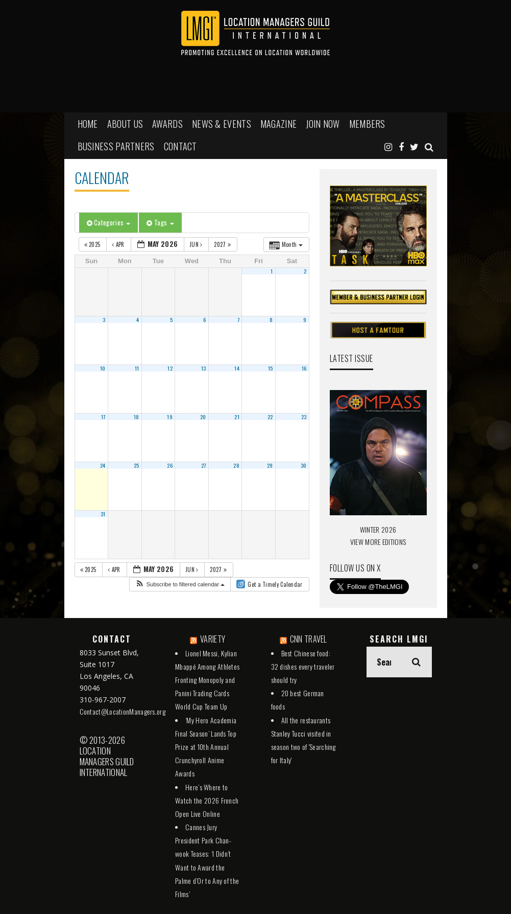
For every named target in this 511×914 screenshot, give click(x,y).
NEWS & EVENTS (221, 123)
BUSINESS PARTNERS (116, 146)
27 (203, 465)
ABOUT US (125, 123)
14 (236, 368)
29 (270, 465)
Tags (160, 222)
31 (103, 514)
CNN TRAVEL (308, 639)
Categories (109, 222)
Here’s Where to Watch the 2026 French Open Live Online (206, 800)
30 (304, 465)
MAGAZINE (278, 123)
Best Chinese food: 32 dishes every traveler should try (303, 666)
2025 (93, 244)
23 (304, 417)
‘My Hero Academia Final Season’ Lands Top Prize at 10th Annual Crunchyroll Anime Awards (205, 747)
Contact (180, 146)
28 (236, 465)
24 (103, 465)
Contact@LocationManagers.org (122, 711)
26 (170, 465)
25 (136, 465)
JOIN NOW (322, 123)
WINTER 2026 (378, 529)
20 (203, 417)
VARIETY (212, 639)
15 (270, 368)
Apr (119, 244)
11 (137, 368)
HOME (88, 123)
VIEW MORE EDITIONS (378, 541)
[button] (180, 584)
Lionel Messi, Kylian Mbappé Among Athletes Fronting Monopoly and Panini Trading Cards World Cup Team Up (207, 680)
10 (103, 368)
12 (170, 368)
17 (103, 417)
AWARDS (167, 123)
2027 (223, 244)
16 (304, 368)
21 (236, 417)
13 (203, 368)
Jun (196, 244)
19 (170, 417)
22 (270, 417)
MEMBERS (367, 123)
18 (136, 417)
